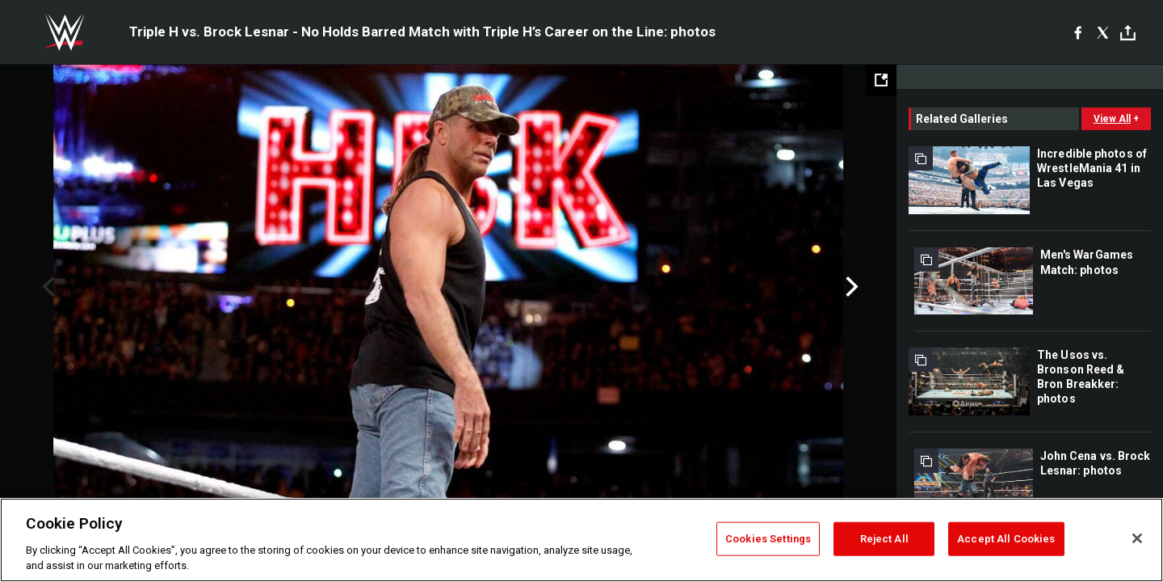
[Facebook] (1077, 32)
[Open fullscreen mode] (881, 80)
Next (850, 287)
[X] (1102, 32)
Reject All (884, 539)
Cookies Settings (768, 539)
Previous (46, 287)
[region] (581, 540)
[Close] (1137, 538)
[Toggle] (1127, 32)
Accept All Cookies (1006, 539)
